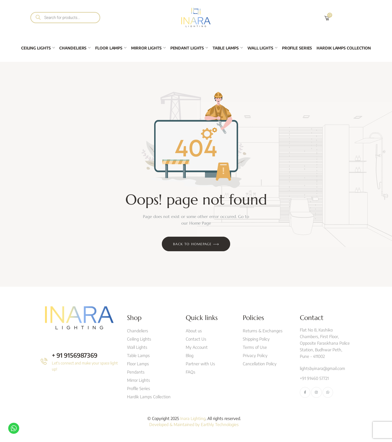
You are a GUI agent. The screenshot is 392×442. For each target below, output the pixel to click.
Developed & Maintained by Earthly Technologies (194, 424)
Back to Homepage (196, 244)
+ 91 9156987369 (74, 355)
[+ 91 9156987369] (44, 361)
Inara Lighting (192, 418)
